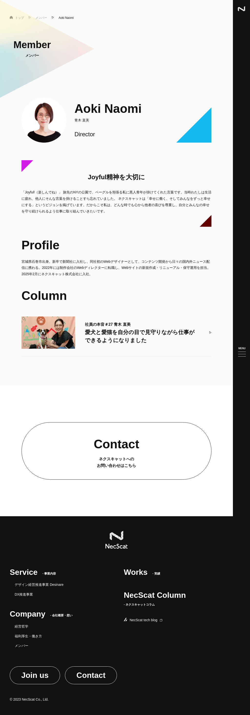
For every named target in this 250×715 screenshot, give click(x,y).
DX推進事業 (24, 594)
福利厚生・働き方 (28, 636)
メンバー (21, 646)
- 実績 (142, 573)
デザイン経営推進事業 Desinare (39, 585)
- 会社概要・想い (41, 615)
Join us (35, 675)
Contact (90, 675)
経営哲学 (21, 626)
